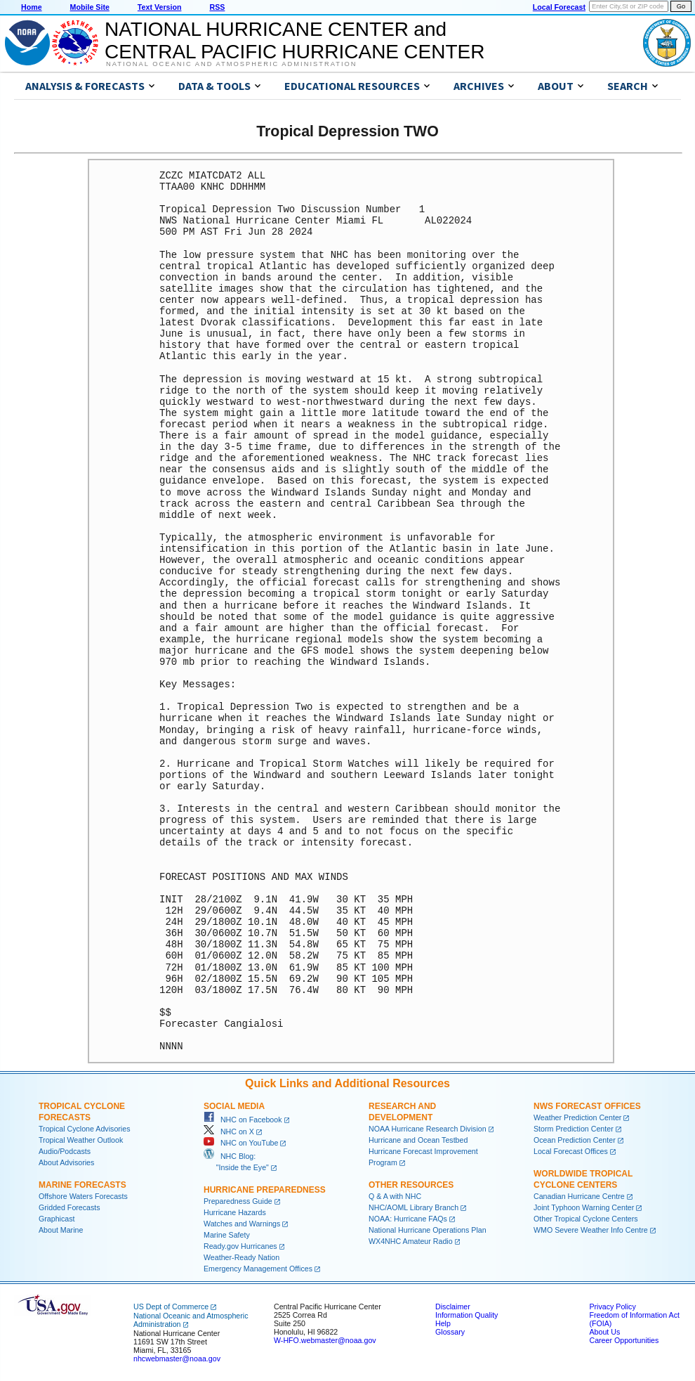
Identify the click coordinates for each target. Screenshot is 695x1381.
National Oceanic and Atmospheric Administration (231, 63)
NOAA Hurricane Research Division (427, 1128)
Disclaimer (452, 1306)
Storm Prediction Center (574, 1128)
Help (443, 1323)
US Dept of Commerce (170, 1306)
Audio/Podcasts (65, 1151)
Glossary (450, 1332)
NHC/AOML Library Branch (413, 1207)
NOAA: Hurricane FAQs (408, 1218)
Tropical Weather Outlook (81, 1140)
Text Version (160, 7)
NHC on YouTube (241, 1143)
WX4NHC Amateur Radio (411, 1241)
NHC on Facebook (243, 1119)
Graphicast (57, 1218)
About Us (604, 1332)
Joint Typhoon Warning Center (584, 1207)
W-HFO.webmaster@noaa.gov (325, 1340)
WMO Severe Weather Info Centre (591, 1230)
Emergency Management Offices (258, 1268)
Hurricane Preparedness (265, 1190)
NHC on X (229, 1131)
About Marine (61, 1230)
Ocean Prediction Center (575, 1140)
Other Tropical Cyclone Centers (586, 1218)
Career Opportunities (623, 1340)
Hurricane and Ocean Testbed (418, 1140)
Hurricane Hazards (235, 1212)
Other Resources (411, 1185)
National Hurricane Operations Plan (427, 1230)
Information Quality (466, 1315)
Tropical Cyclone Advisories (85, 1128)
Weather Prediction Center (577, 1117)
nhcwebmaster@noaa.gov (176, 1358)
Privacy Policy (612, 1306)
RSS (217, 7)
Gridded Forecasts (69, 1207)
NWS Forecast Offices (587, 1106)
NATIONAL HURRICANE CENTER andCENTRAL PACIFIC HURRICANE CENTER (294, 40)
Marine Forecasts (82, 1185)
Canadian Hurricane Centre (579, 1196)
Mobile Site (90, 7)
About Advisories (66, 1162)
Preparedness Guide (238, 1201)
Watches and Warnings (242, 1223)
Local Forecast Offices (571, 1151)
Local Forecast (559, 7)
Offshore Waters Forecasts (83, 1196)
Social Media (234, 1106)
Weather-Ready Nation (241, 1257)
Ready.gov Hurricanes (240, 1246)
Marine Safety (227, 1235)
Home (31, 7)
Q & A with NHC (395, 1196)
